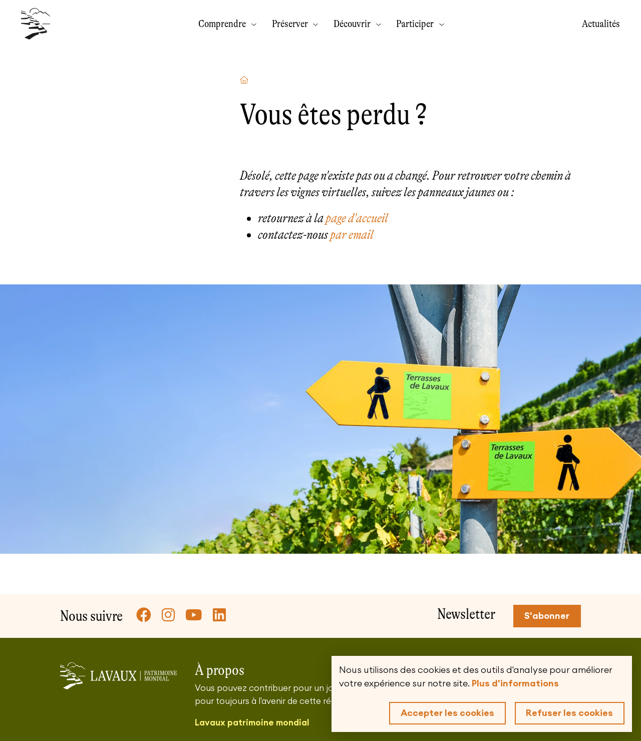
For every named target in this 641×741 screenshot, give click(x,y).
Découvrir (353, 24)
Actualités (601, 24)
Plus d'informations (515, 683)
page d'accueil (357, 218)
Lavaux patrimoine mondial (252, 722)
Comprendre (223, 24)
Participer (416, 24)
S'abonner (546, 615)
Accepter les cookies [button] (447, 712)
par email (352, 234)
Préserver (291, 24)
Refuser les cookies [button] (569, 712)
